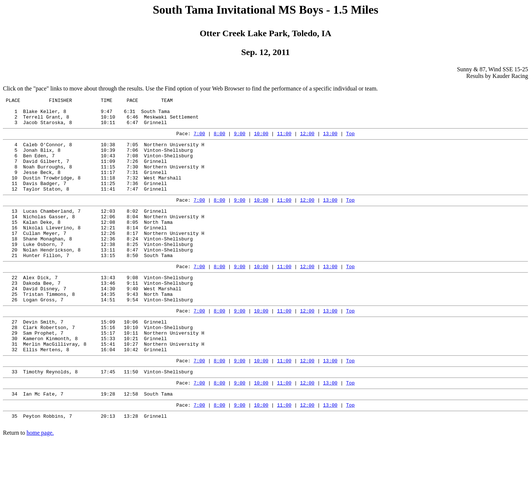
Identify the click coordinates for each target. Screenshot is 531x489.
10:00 (261, 140)
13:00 (330, 140)
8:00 (219, 140)
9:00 (239, 140)
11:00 (284, 140)
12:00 (307, 140)
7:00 (199, 140)
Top (350, 140)
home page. (40, 482)
